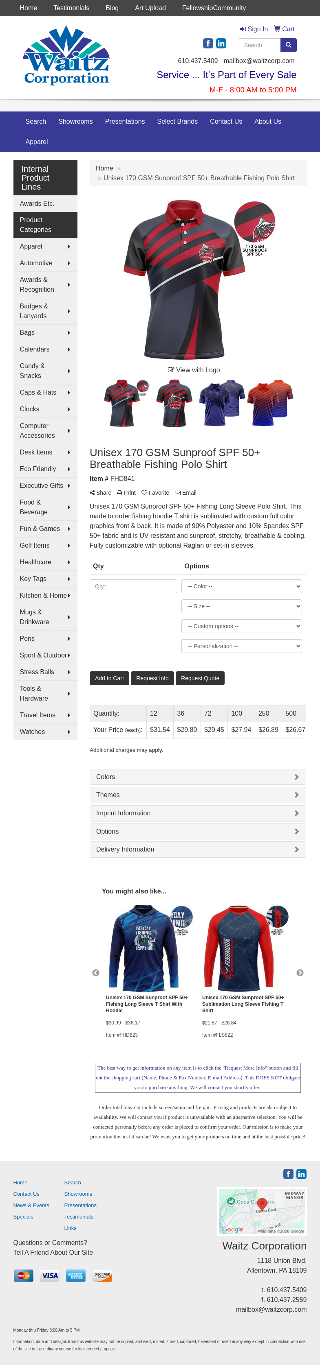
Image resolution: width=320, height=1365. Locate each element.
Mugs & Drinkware (34, 617)
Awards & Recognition (37, 284)
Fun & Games (40, 528)
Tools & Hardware (34, 693)
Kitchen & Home (43, 595)
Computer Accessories (37, 430)
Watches (32, 731)
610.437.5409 (198, 60)
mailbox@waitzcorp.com (259, 60)
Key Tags (33, 578)
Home (29, 7)
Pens (27, 638)
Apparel (37, 141)
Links (70, 1228)
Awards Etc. (37, 203)
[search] (288, 45)
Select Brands (177, 121)
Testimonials (71, 7)
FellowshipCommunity (214, 7)
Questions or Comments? (50, 1242)
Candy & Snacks (32, 371)
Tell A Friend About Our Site (53, 1252)
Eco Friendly (38, 468)
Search (36, 121)
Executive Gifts (42, 485)
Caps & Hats (38, 392)
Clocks (30, 409)
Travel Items (37, 715)
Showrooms (75, 121)
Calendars (35, 349)
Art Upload (150, 7)
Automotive (36, 263)
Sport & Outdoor (43, 655)
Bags (27, 332)
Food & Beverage (34, 507)
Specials (23, 1217)
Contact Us (226, 121)
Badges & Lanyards (34, 311)
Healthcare (35, 562)
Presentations (125, 121)
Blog (112, 7)
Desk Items (36, 452)
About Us (267, 121)
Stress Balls (37, 671)
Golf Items (35, 545)
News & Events (31, 1205)
